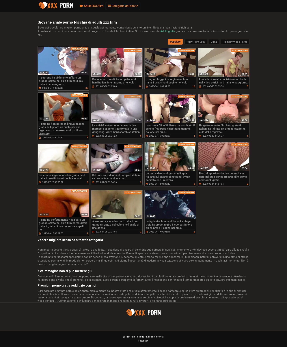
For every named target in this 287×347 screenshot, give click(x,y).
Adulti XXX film (91, 6)
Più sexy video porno (235, 41)
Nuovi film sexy (196, 41)
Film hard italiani (134, 336)
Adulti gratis (168, 31)
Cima (214, 41)
